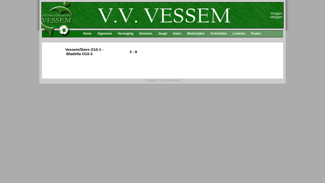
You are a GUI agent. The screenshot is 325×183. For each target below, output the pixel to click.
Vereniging (125, 33)
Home (87, 33)
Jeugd (162, 33)
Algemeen (104, 33)
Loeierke (239, 33)
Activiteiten (218, 33)
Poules (256, 33)
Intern (177, 33)
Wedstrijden (195, 33)
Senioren (145, 33)
